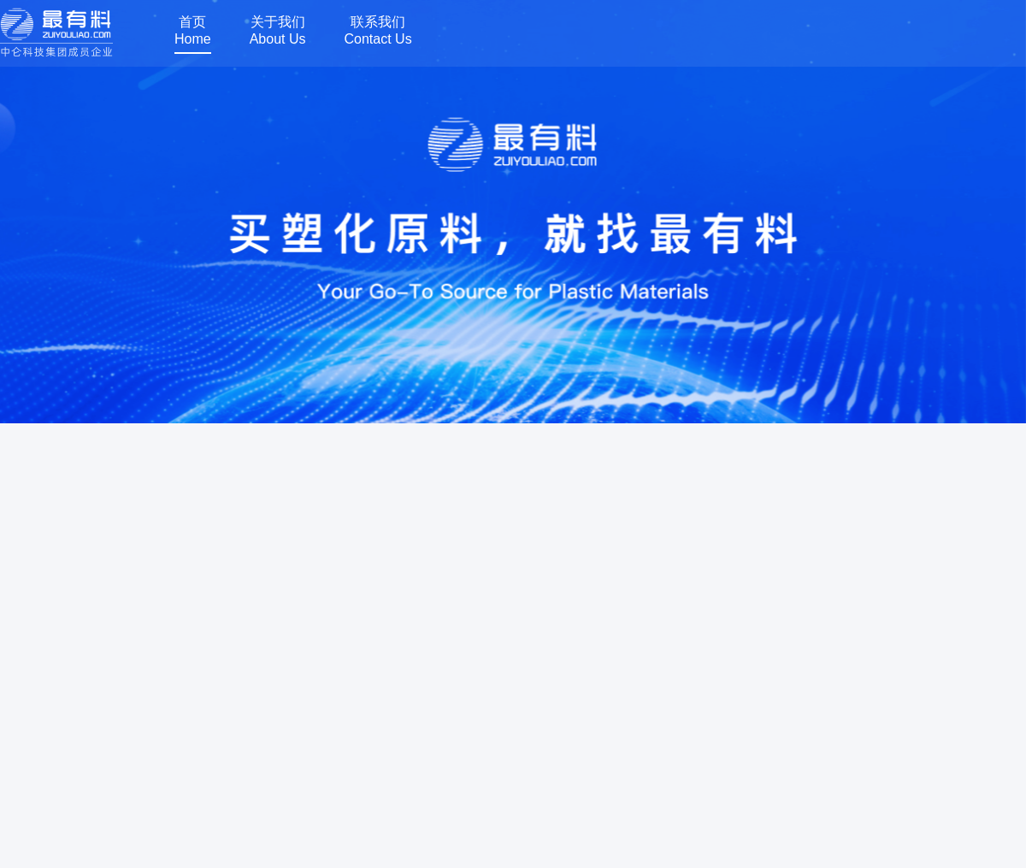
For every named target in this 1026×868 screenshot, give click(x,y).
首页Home (192, 30)
